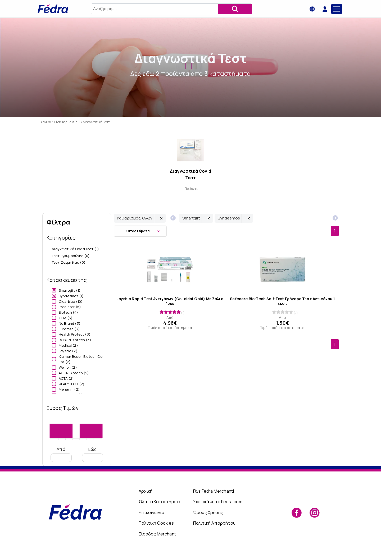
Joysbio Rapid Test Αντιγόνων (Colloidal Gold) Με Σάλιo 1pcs (170, 301)
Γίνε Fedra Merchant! (213, 491)
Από (61, 454)
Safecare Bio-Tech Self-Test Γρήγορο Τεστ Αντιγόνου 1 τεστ (282, 301)
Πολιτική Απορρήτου (214, 523)
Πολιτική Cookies (156, 523)
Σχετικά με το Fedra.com (217, 502)
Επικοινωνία (151, 512)
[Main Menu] (336, 9)
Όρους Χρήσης (208, 512)
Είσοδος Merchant (157, 534)
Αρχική (145, 491)
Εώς (92, 454)
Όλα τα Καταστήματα (160, 502)
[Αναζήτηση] (235, 8)
